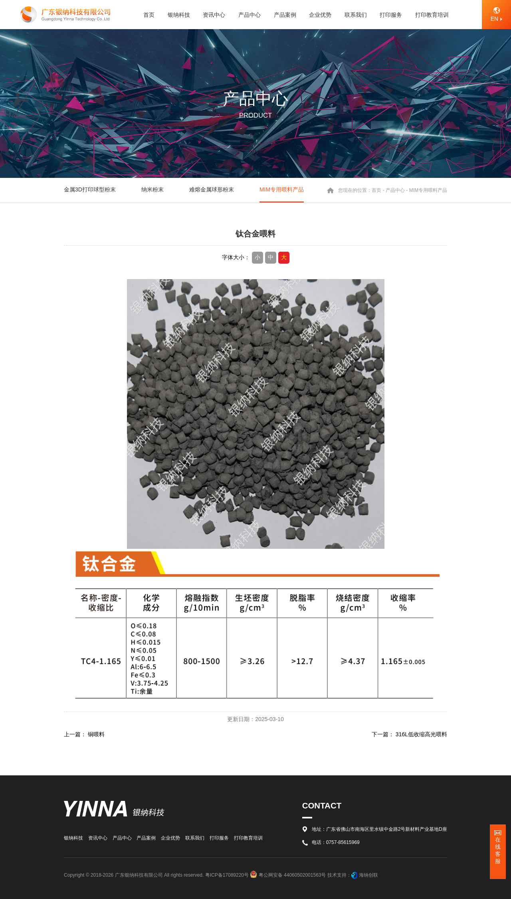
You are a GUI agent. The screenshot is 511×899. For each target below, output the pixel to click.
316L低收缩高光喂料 (421, 734)
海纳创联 (368, 875)
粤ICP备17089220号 (227, 875)
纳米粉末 (152, 189)
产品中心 (395, 190)
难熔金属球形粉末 (211, 189)
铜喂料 (96, 734)
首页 (376, 190)
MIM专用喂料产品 (281, 189)
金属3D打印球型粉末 (90, 189)
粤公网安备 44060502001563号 (288, 875)
